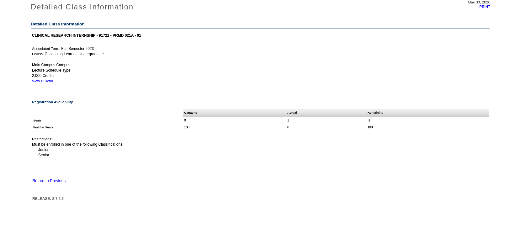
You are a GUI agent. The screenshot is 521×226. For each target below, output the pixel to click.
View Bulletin (42, 81)
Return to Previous (49, 180)
